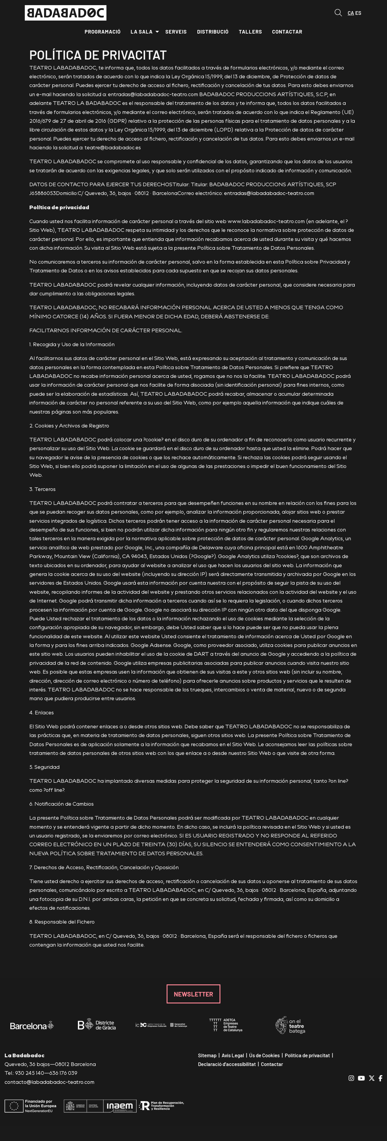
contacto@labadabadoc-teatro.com (49, 1081)
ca (351, 12)
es (358, 12)
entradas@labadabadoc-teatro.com (269, 193)
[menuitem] (103, 32)
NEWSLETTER (193, 994)
